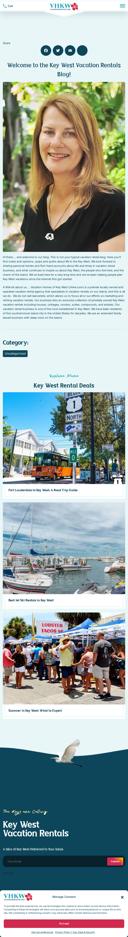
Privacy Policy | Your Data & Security (75, 932)
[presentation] (31, 884)
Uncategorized (15, 353)
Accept (64, 923)
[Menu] (122, 6)
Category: (15, 342)
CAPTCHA (9, 873)
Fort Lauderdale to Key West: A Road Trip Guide (43, 490)
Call (10, 6)
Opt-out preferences (42, 932)
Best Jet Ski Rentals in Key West (31, 600)
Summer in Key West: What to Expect (35, 711)
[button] (122, 897)
